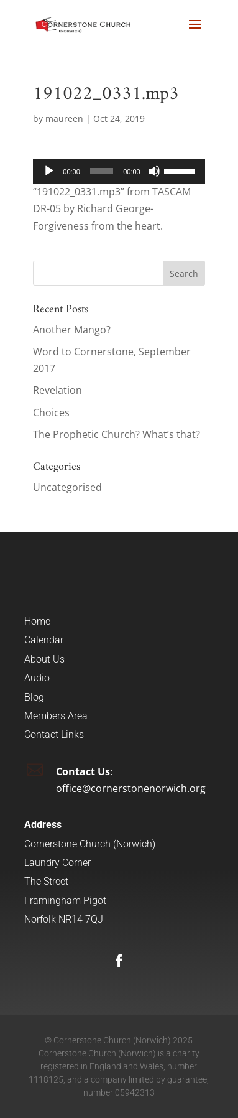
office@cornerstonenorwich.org (131, 788)
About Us (44, 659)
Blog (34, 697)
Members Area (56, 716)
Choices (51, 412)
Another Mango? (72, 330)
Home (37, 621)
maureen (64, 118)
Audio (37, 678)
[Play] (49, 171)
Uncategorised (67, 487)
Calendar (43, 640)
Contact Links (54, 734)
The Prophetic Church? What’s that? (116, 434)
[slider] (101, 171)
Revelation (57, 390)
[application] (118, 171)
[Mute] (154, 171)
